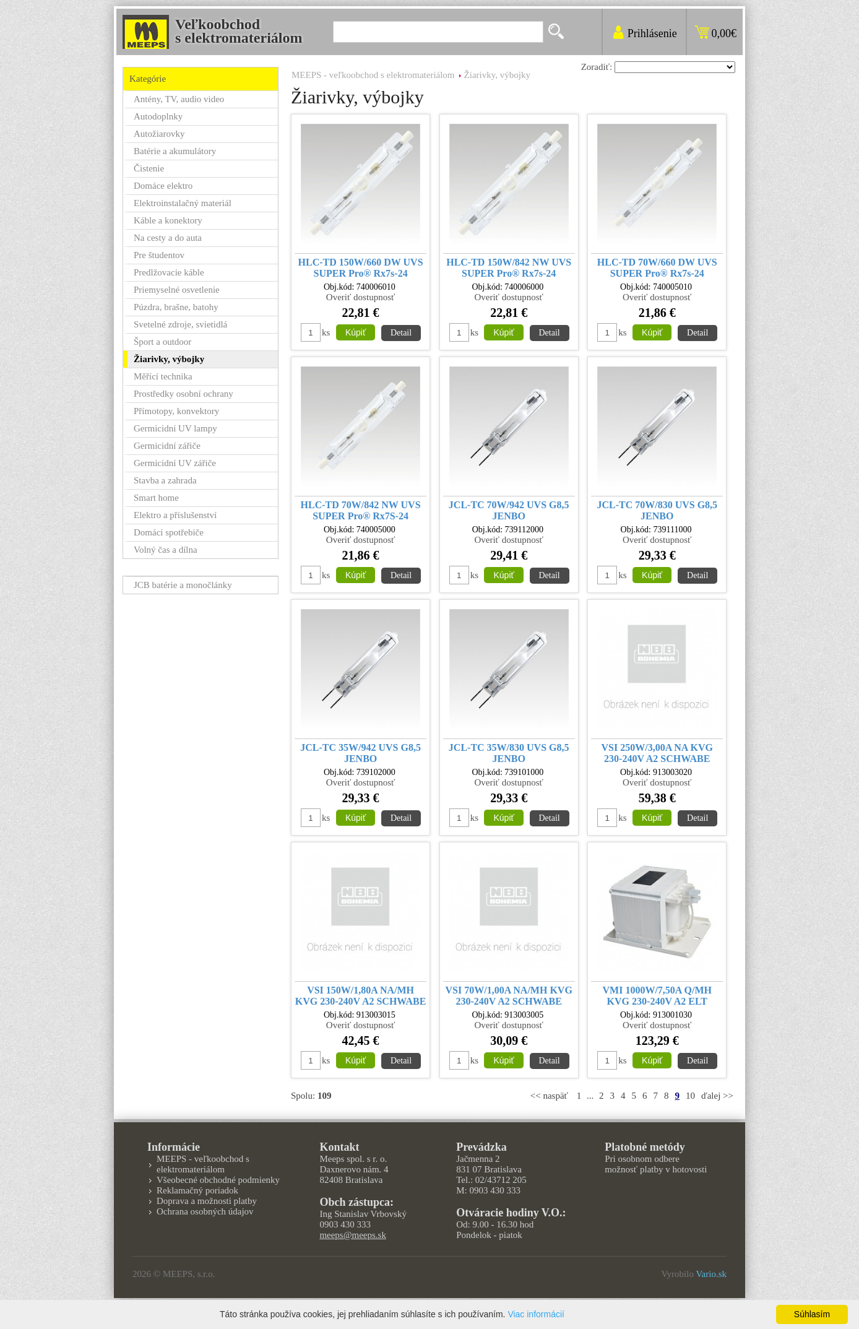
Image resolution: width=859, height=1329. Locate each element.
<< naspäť (549, 1096)
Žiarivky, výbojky (497, 75)
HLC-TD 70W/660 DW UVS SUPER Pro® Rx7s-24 (657, 268)
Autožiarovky (159, 134)
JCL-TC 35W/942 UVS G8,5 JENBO (360, 753)
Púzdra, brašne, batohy (176, 307)
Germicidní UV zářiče (175, 463)
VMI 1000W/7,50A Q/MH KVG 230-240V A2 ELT (657, 995)
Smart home (156, 498)
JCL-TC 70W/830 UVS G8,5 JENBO (657, 510)
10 (690, 1096)
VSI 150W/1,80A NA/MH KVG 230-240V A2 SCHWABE (360, 995)
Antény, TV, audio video (179, 99)
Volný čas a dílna (165, 550)
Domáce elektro (163, 186)
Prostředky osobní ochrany (183, 394)
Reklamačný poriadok (197, 1190)
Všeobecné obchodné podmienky (218, 1180)
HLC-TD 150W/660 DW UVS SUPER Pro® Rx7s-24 (360, 268)
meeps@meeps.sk (352, 1235)
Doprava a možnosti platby (207, 1201)
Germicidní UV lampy (175, 428)
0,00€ (724, 33)
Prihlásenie (652, 33)
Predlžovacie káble (169, 272)
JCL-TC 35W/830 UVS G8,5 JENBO (509, 753)
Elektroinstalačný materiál (182, 203)
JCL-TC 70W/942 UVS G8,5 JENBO (509, 510)
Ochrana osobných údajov (205, 1211)
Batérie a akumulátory (175, 151)
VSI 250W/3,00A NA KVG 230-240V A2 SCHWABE (657, 753)
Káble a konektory (168, 220)
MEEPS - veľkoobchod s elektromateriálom (373, 75)
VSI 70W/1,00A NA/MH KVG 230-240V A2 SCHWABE (509, 995)
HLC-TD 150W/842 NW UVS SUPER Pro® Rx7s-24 (508, 268)
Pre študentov (159, 255)
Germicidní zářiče (167, 446)
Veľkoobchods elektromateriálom (239, 31)
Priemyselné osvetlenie (177, 290)
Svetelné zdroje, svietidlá (180, 324)
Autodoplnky (158, 116)
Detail (401, 332)
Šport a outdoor (162, 342)
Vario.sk (711, 1274)
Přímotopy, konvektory (176, 411)
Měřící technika (163, 376)
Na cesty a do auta (168, 238)
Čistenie (149, 168)
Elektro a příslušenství (175, 515)
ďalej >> (717, 1096)
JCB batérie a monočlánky (183, 585)
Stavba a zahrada (165, 480)
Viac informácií (535, 1314)
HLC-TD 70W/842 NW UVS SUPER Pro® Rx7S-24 (361, 510)
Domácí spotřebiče (169, 532)
